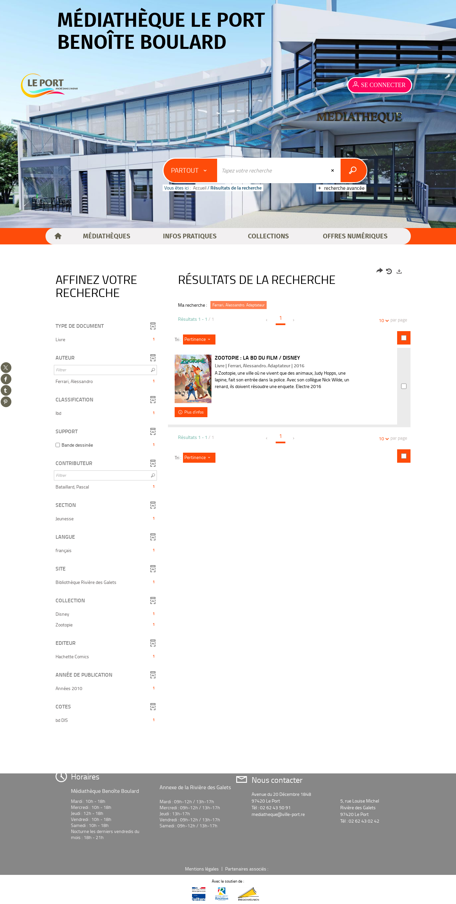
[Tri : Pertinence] (199, 339)
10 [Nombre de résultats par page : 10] (382, 320)
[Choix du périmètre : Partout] (191, 170)
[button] (106, 236)
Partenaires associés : (247, 868)
